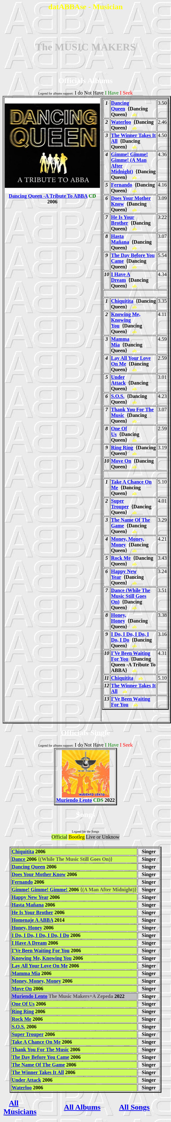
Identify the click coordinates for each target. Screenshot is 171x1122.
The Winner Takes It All (38, 1072)
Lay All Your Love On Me (40, 965)
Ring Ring (122, 447)
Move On (121, 461)
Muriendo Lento (82, 798)
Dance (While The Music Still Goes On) (130, 596)
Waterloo (121, 122)
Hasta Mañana (120, 239)
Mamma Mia (26, 973)
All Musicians (19, 1107)
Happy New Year (30, 897)
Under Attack (118, 380)
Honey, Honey (118, 618)
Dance (19, 859)
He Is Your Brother (122, 220)
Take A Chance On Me (36, 1042)
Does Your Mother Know (39, 874)
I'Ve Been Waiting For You (40, 950)
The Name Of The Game (38, 1064)
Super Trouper (120, 503)
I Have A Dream (120, 277)
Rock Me (121, 558)
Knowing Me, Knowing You (125, 320)
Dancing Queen (120, 105)
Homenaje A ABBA (32, 920)
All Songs (134, 1107)
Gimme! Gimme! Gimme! (40, 889)
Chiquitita (122, 301)
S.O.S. (117, 396)
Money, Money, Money (36, 981)
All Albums (82, 1107)
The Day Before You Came (40, 1057)
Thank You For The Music (40, 1049)
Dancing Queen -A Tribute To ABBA (52, 194)
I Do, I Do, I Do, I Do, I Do (40, 935)
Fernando (121, 185)
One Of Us (23, 1003)
